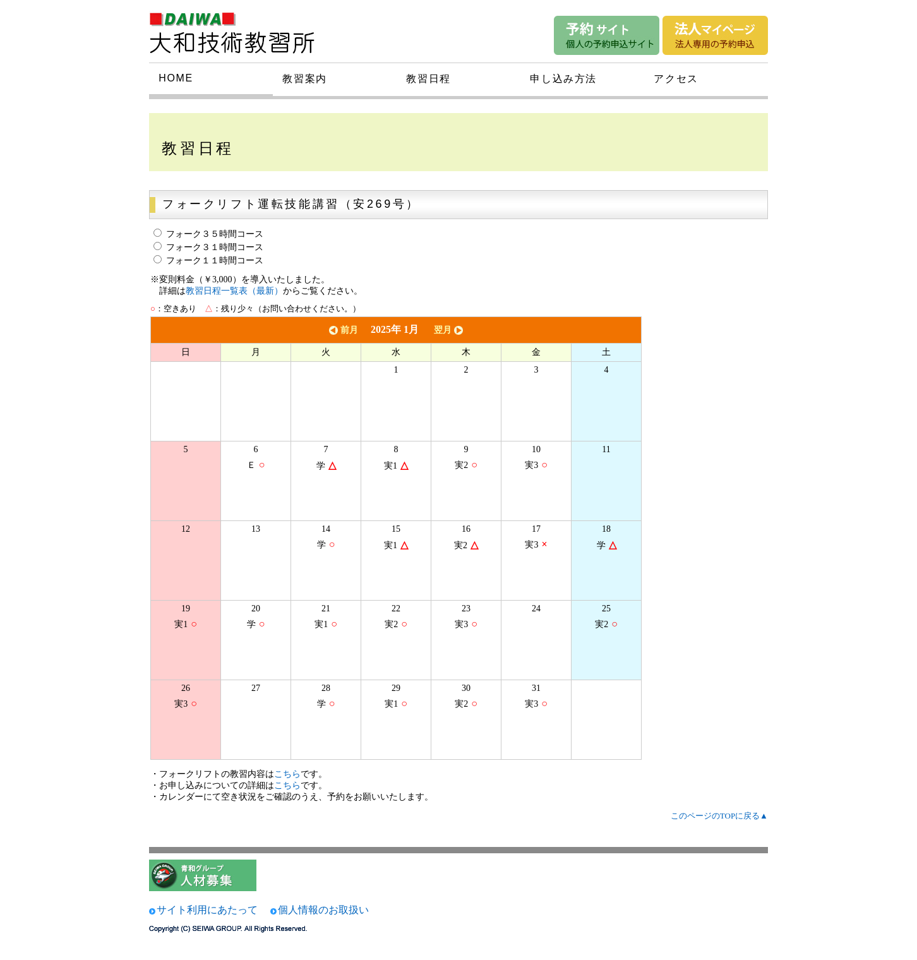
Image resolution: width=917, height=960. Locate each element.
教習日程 (428, 78)
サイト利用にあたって (207, 909)
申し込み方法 (563, 78)
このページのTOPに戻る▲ (719, 815)
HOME (176, 78)
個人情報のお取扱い (323, 909)
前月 (342, 330)
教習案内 (304, 78)
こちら (287, 774)
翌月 (449, 330)
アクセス (676, 78)
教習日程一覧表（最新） (234, 291)
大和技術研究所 (240, 30)
